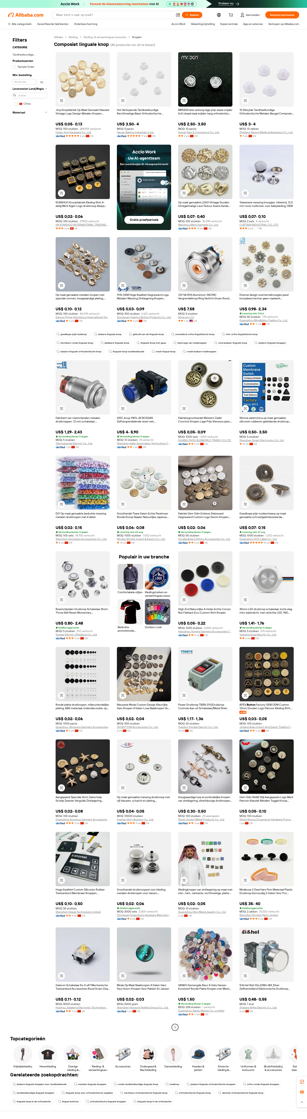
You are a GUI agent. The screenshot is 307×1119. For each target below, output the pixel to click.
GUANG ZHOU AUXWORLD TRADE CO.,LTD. (204, 440)
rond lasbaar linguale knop (230, 342)
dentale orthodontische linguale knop (240, 1092)
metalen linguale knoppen (90, 1084)
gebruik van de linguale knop (146, 334)
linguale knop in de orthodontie (32, 1101)
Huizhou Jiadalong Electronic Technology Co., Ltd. (83, 1007)
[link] (302, 1082)
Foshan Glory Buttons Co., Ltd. (135, 819)
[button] (178, 15)
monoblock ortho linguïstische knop (192, 334)
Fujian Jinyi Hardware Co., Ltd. (73, 132)
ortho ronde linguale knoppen (261, 1084)
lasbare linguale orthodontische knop (79, 351)
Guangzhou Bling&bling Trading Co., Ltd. (263, 320)
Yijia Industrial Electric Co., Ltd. (74, 443)
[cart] (232, 15)
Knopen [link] (137, 37)
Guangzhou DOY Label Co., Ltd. (258, 539)
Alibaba (58, 37)
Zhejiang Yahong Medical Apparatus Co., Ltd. (266, 132)
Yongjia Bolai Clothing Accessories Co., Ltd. (204, 539)
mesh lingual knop (163, 351)
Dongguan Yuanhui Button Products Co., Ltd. (144, 317)
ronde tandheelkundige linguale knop (136, 1084)
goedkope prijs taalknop (72, 334)
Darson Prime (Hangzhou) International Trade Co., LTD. (83, 317)
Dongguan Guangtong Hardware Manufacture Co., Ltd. (144, 915)
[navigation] (29, 532)
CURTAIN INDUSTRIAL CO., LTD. (258, 224)
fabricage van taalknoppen (190, 342)
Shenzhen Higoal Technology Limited (78, 911)
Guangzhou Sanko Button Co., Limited (201, 1010)
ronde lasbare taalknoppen (199, 351)
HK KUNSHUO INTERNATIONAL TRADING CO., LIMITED (83, 224)
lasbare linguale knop (107, 334)
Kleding (73, 37)
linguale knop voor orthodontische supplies (87, 1092)
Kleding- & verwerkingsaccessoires (105, 37)
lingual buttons (68, 1101)
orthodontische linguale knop (193, 1092)
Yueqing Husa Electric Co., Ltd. (257, 634)
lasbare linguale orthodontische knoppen (211, 1084)
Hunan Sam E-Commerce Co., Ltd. (198, 132)
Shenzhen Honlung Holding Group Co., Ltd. (143, 1007)
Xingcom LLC (186, 317)
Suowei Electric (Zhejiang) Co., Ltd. (76, 634)
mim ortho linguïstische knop (240, 334)
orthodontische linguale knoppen (106, 1101)
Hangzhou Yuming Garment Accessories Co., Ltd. (205, 631)
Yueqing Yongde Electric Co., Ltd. (198, 727)
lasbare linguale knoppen (270, 342)
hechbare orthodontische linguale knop (143, 1092)
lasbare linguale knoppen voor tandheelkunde (40, 1084)
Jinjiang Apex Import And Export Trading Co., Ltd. (266, 727)
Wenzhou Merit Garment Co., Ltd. (198, 224)
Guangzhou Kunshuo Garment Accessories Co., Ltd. (83, 819)
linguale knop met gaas (151, 342)
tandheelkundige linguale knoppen (33, 1092)
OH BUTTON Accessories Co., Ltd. (137, 727)
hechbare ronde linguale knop (75, 342)
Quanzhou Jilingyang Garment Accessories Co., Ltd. (83, 727)
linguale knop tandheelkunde (126, 351)
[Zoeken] (192, 15)
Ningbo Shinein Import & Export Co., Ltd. (141, 539)
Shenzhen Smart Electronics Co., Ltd (261, 440)
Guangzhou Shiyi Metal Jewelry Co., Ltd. (202, 911)
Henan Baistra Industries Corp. (135, 132)
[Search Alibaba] (114, 15)
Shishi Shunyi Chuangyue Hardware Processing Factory (266, 819)
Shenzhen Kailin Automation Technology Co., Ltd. (144, 443)
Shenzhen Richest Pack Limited (258, 915)
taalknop (172, 1084)
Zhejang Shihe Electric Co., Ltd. (258, 1007)
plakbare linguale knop (115, 342)
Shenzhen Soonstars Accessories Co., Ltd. (81, 539)
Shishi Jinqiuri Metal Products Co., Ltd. (201, 819)
